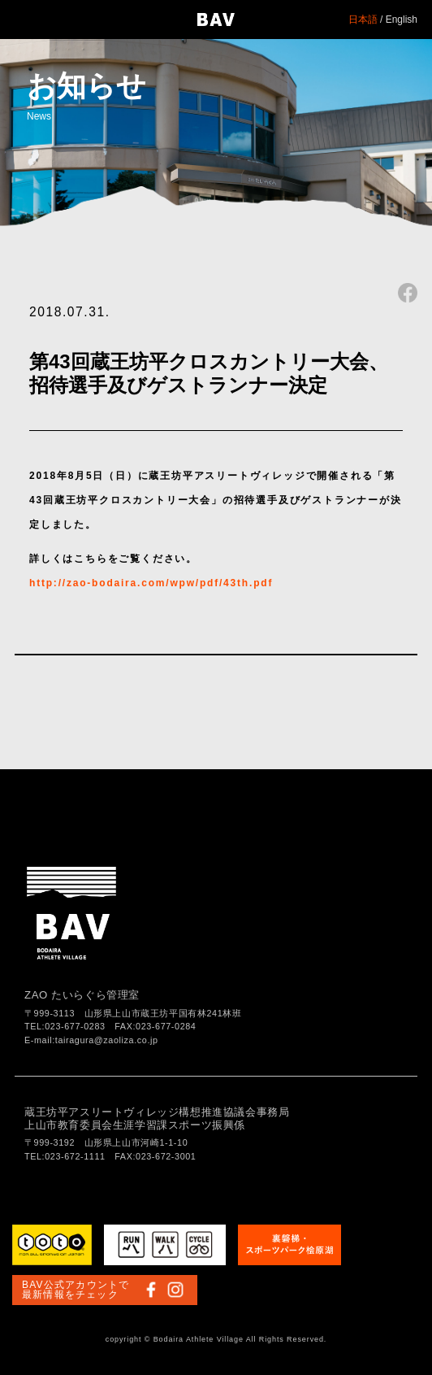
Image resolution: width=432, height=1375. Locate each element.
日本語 (363, 19)
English (401, 19)
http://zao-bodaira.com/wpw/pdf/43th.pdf (151, 583)
